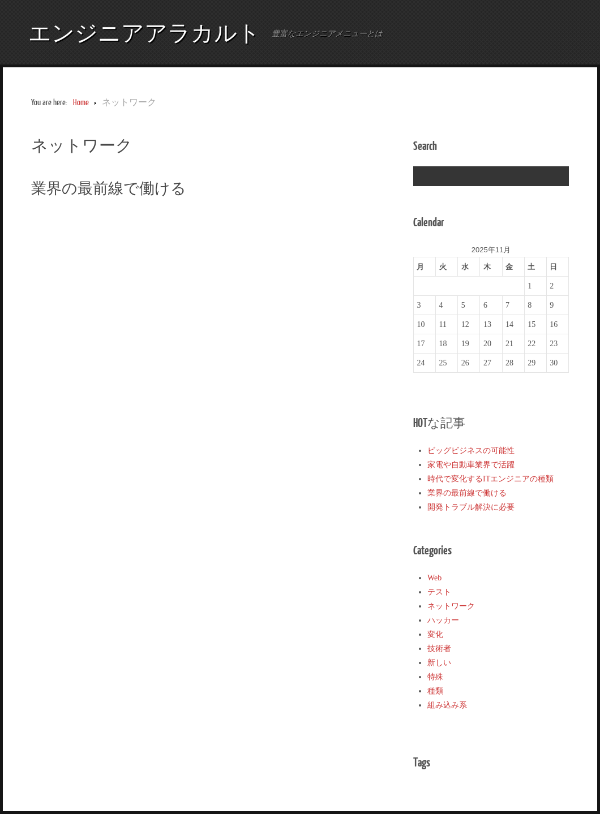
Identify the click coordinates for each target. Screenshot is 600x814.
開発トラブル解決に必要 (471, 507)
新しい (439, 662)
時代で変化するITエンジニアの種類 (490, 479)
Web (434, 578)
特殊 (435, 677)
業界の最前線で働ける (108, 187)
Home (81, 102)
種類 (435, 691)
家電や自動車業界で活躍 (471, 464)
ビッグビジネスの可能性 (471, 450)
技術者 (439, 648)
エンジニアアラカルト (144, 32)
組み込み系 (447, 705)
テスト (439, 592)
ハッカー (443, 620)
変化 (435, 634)
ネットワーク (451, 606)
